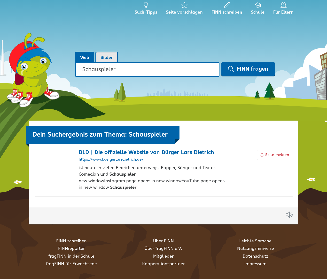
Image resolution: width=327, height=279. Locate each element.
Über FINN (163, 241)
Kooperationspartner (163, 264)
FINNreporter (71, 248)
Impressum (255, 264)
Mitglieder (163, 256)
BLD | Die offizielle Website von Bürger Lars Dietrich (146, 152)
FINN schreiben (71, 241)
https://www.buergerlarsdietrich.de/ (111, 160)
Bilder (107, 57)
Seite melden (274, 155)
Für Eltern (284, 9)
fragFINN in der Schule (71, 256)
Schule (258, 9)
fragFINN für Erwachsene (71, 264)
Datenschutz (255, 256)
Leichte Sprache (255, 241)
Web (84, 57)
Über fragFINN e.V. (163, 248)
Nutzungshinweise (255, 248)
